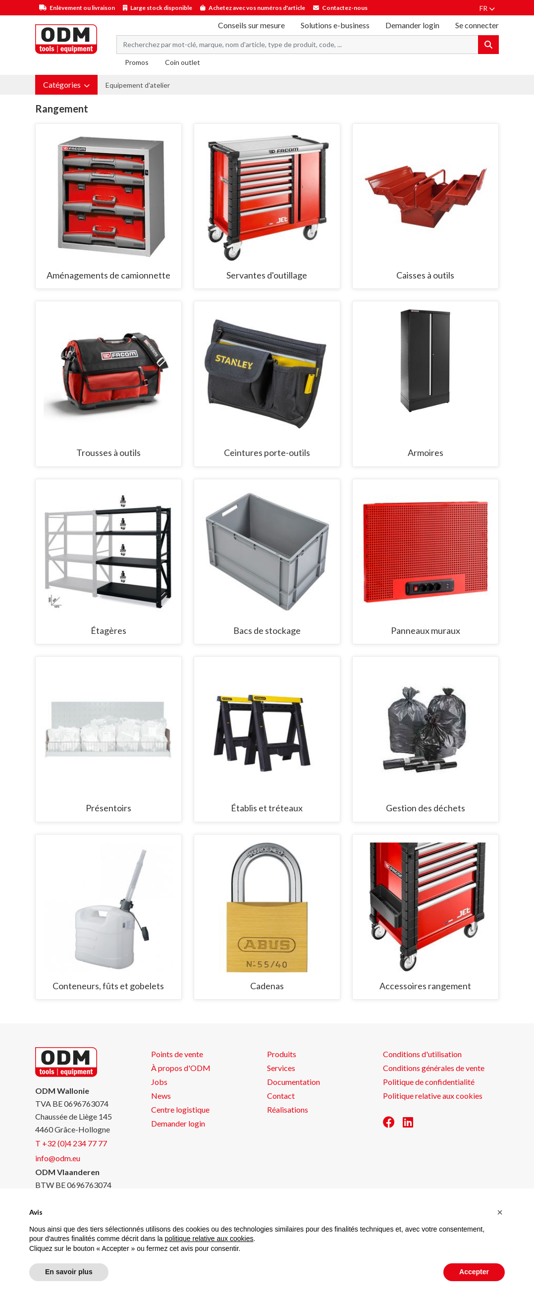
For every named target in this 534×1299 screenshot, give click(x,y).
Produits (281, 1054)
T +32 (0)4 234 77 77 (71, 1143)
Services (281, 1068)
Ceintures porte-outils (267, 452)
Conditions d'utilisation (422, 1054)
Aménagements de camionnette (108, 275)
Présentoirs (108, 807)
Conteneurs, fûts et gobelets (108, 985)
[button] (66, 85)
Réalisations (287, 1109)
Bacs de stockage (267, 630)
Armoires (425, 452)
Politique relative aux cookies (432, 1095)
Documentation (293, 1081)
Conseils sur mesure (251, 25)
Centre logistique (180, 1109)
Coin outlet (182, 62)
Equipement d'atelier (138, 85)
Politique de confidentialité (429, 1081)
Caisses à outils (425, 275)
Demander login (412, 25)
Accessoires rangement (425, 985)
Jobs (159, 1081)
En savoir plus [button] (69, 1272)
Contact (281, 1095)
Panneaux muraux (425, 630)
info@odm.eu (57, 1158)
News (161, 1095)
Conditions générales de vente (433, 1068)
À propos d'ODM (181, 1068)
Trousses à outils (108, 452)
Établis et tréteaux (267, 807)
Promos (137, 62)
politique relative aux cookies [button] (208, 1239)
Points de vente (177, 1054)
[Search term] (297, 44)
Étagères (108, 630)
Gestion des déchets (425, 807)
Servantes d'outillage (266, 275)
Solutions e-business (335, 25)
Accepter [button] (474, 1272)
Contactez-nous (345, 7)
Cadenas (267, 985)
